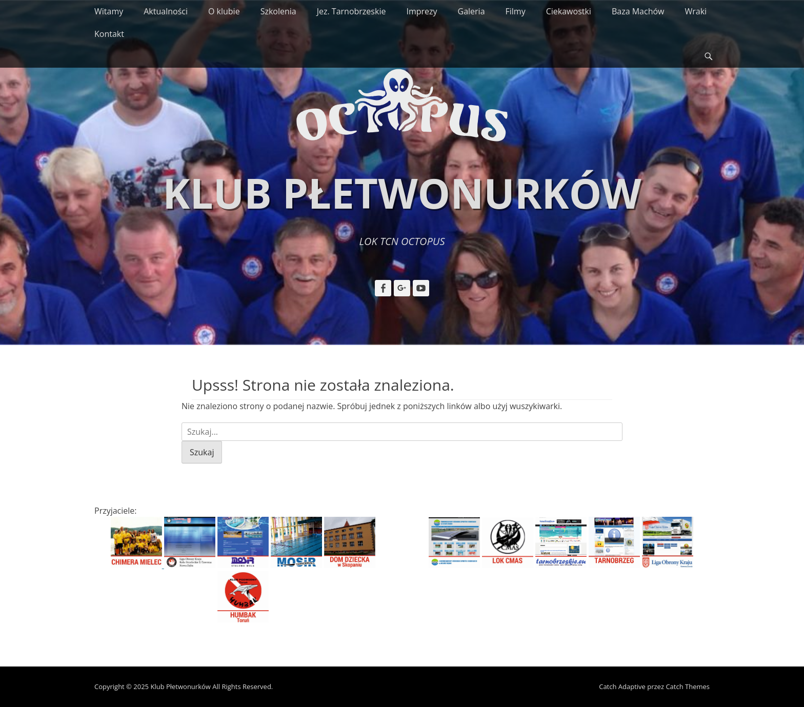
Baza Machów (638, 11)
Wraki (696, 11)
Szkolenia (278, 11)
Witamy (108, 11)
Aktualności (166, 11)
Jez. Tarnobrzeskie (351, 11)
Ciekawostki (568, 11)
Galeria (471, 11)
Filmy (516, 11)
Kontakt (109, 33)
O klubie (224, 11)
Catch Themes (688, 686)
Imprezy (421, 11)
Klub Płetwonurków (402, 192)
